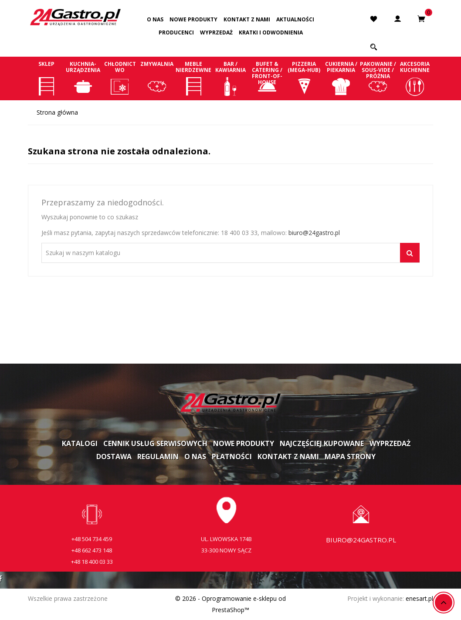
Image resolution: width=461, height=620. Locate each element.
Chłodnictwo (120, 78)
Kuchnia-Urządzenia (83, 78)
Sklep (46, 78)
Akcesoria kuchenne (414, 78)
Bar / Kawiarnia (230, 78)
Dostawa (114, 456)
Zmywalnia (157, 78)
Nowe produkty (193, 19)
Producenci (176, 32)
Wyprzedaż (216, 32)
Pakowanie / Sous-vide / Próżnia (378, 78)
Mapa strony (350, 456)
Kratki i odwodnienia (271, 32)
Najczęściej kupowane (322, 443)
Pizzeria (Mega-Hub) (304, 78)
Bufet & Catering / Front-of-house (267, 78)
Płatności (232, 456)
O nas (155, 19)
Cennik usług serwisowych (155, 443)
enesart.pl (419, 598)
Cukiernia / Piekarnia (340, 78)
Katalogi (80, 443)
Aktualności (295, 19)
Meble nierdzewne (193, 78)
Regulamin (158, 456)
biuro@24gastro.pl (314, 232)
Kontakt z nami (247, 19)
